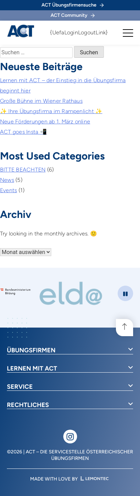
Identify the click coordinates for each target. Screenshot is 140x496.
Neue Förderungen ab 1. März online (45, 121)
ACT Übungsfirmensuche (73, 5)
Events (8, 190)
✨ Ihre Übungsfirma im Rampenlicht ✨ (51, 111)
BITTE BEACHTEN (22, 169)
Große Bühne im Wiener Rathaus (41, 101)
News (7, 180)
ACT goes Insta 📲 (23, 132)
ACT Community (73, 15)
